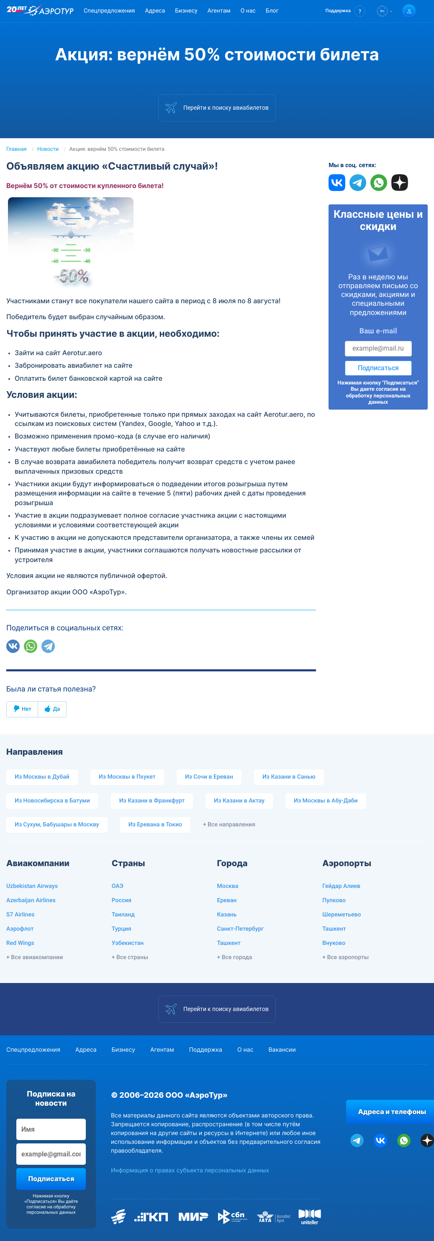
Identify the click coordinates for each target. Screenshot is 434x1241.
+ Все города (234, 957)
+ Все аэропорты (345, 957)
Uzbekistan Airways (32, 886)
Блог (272, 11)
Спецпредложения (109, 11)
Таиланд (123, 914)
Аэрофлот (19, 929)
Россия (121, 900)
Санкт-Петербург (240, 929)
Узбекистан (128, 943)
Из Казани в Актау (239, 800)
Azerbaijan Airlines (31, 900)
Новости (48, 149)
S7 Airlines (20, 914)
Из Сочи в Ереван (209, 777)
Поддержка (205, 1049)
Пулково (334, 900)
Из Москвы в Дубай (42, 777)
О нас (248, 11)
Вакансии (281, 1049)
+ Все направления (229, 824)
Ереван (227, 900)
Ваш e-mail (378, 331)
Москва (228, 886)
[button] (345, 11)
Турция (121, 929)
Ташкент (229, 943)
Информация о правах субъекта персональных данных (190, 1170)
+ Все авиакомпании (34, 957)
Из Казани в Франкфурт (152, 800)
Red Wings (20, 943)
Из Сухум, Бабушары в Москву (57, 824)
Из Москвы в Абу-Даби (326, 800)
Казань (227, 914)
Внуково (333, 943)
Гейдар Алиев (341, 886)
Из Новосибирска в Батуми (52, 800)
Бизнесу (186, 11)
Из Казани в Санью (289, 777)
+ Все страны (130, 957)
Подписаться (378, 368)
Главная (16, 149)
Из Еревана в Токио (155, 824)
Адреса (155, 11)
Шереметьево (341, 914)
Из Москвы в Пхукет (127, 777)
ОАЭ (117, 886)
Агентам (219, 11)
